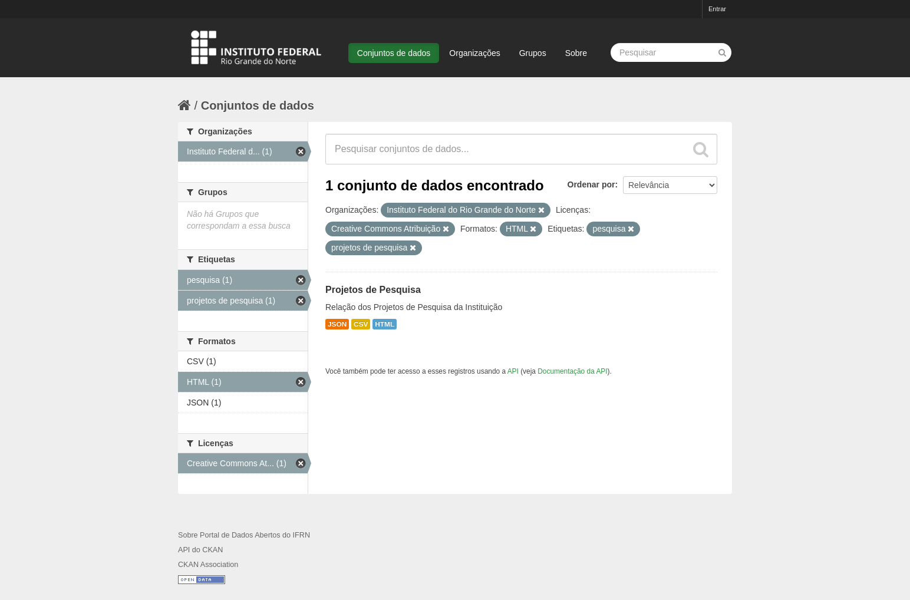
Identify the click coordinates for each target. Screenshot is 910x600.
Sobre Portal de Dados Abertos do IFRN (244, 535)
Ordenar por (591, 184)
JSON (337, 324)
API (513, 371)
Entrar (717, 8)
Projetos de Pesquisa (373, 290)
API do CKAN (200, 550)
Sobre (576, 53)
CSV (361, 324)
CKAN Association (208, 565)
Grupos (532, 53)
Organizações (474, 53)
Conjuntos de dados (394, 53)
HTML (384, 324)
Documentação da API (572, 371)
